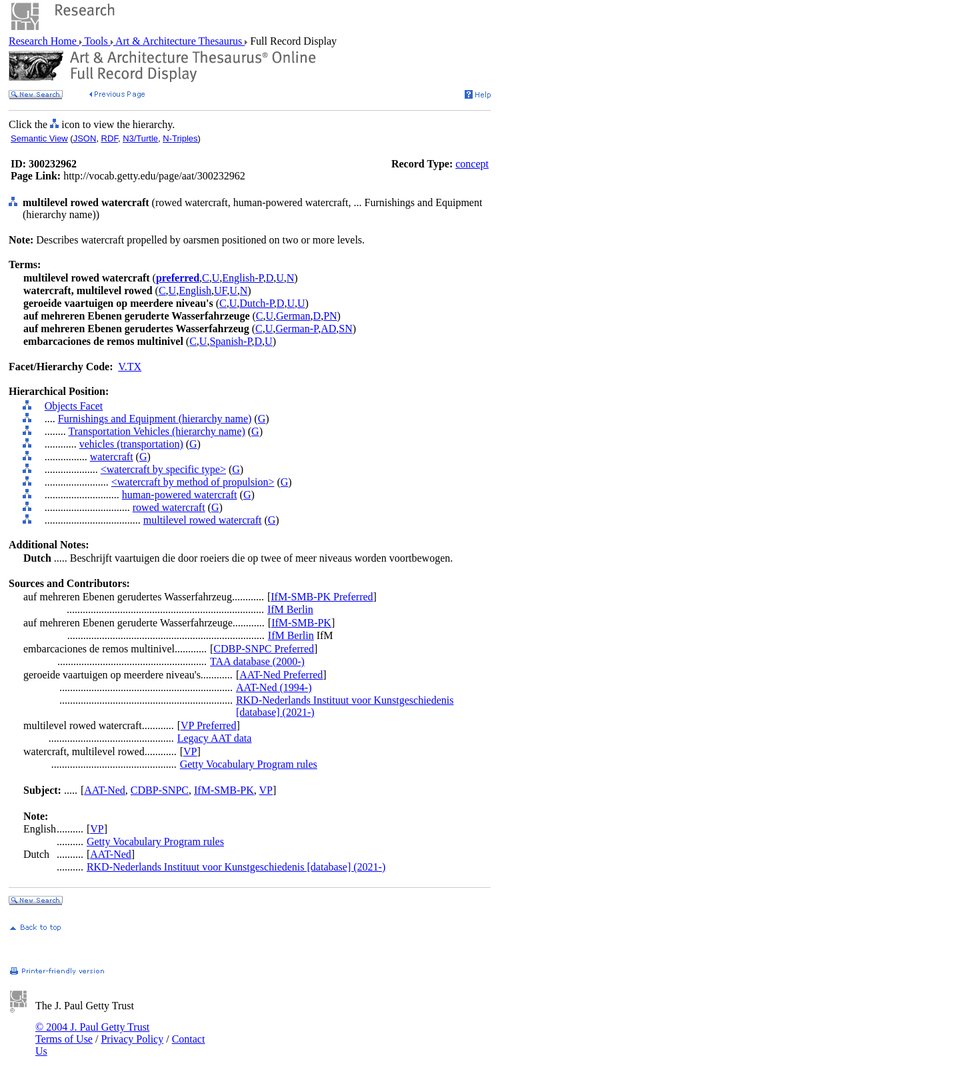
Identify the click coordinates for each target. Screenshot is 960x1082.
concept (472, 163)
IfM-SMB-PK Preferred (322, 596)
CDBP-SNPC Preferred (263, 648)
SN (345, 328)
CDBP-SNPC (160, 790)
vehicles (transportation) (131, 444)
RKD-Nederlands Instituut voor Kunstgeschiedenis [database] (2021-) (236, 867)
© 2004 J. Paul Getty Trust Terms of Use (92, 1033)
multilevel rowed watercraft (202, 520)
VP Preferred (208, 725)
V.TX (129, 366)
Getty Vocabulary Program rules (248, 764)
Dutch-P (256, 303)
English (195, 290)
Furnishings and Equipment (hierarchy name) (155, 418)
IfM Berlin (290, 609)
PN (330, 316)
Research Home (44, 41)
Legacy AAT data (214, 738)
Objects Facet (74, 406)
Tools (96, 41)
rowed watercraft (169, 507)
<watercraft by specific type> (163, 469)
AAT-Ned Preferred (281, 674)
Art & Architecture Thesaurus (179, 41)
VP (190, 751)
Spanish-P (230, 341)
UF (220, 290)
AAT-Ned (104, 790)
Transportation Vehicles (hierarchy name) (156, 431)
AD (328, 328)
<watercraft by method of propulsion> (193, 482)
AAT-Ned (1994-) (274, 687)
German (293, 316)
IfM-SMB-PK (301, 622)
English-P (242, 278)
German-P (296, 328)
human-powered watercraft (179, 494)
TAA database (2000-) (257, 661)
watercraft (111, 456)
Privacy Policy (132, 1039)
